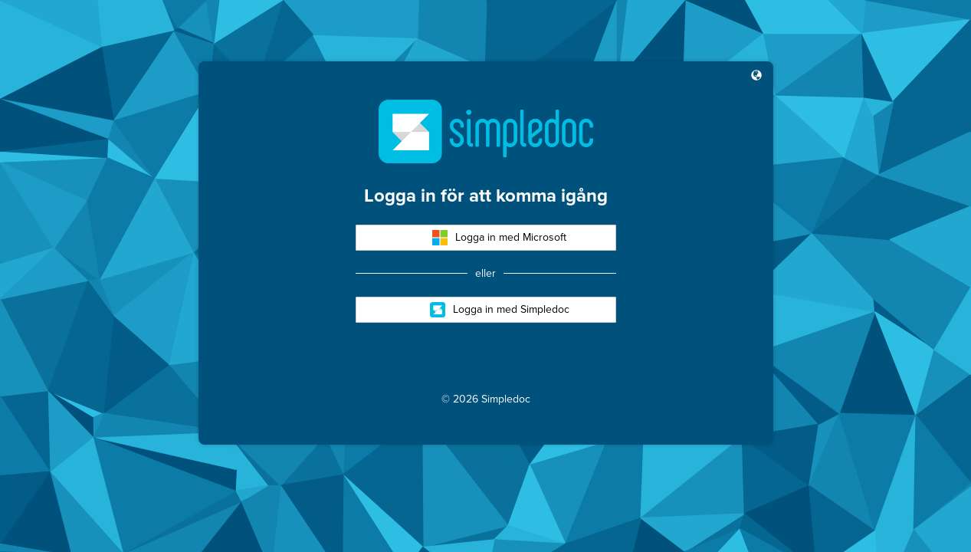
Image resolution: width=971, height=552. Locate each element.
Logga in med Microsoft (499, 237)
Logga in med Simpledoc (499, 309)
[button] (756, 76)
